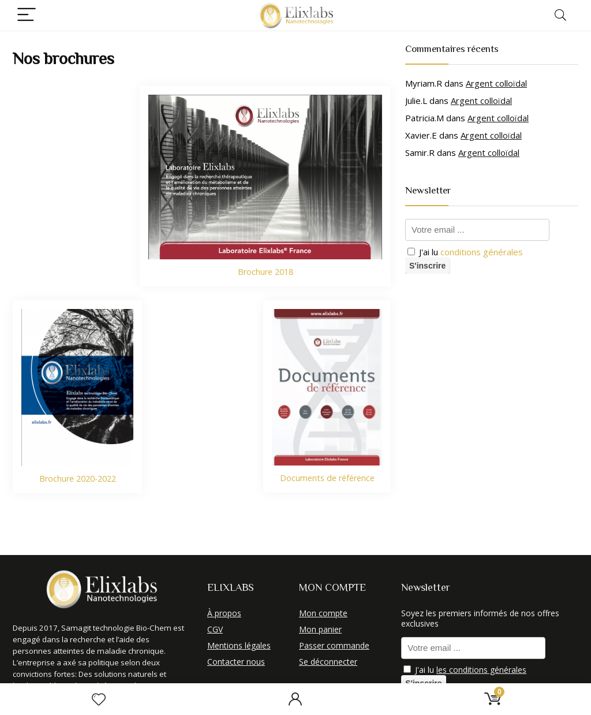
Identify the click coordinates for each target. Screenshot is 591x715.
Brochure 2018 (265, 271)
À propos (224, 613)
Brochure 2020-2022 (77, 478)
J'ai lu (465, 252)
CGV (215, 629)
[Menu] (26, 15)
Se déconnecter (328, 661)
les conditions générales (481, 669)
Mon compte (323, 613)
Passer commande (334, 645)
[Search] (560, 15)
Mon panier (320, 629)
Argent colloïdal (496, 83)
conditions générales (481, 252)
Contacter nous (236, 661)
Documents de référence (327, 477)
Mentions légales (239, 645)
